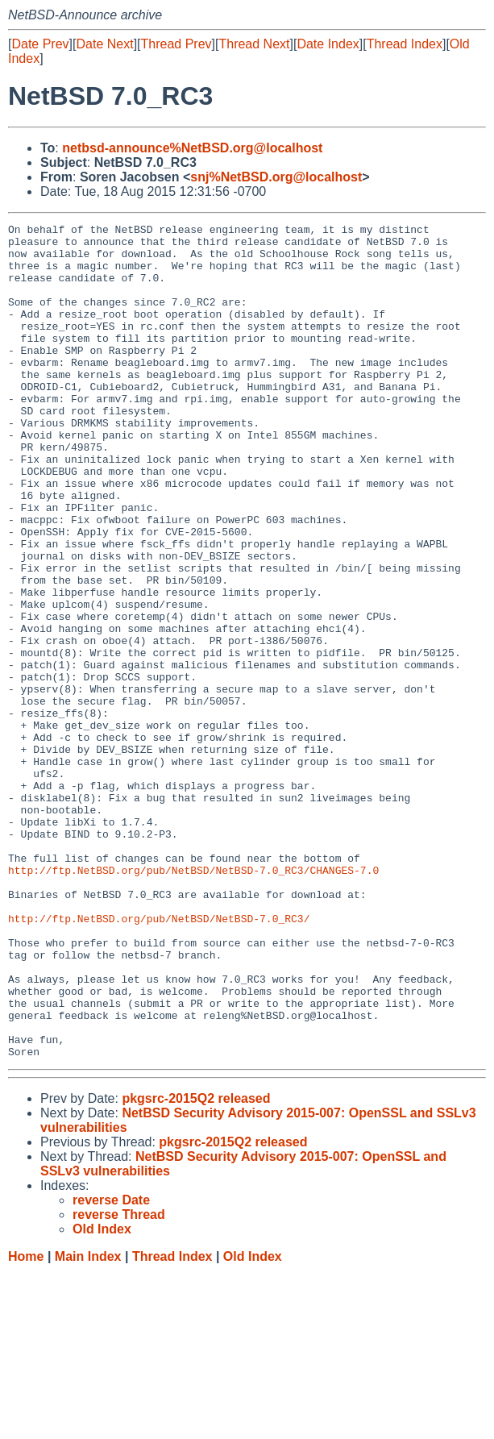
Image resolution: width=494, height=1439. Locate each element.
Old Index (252, 1423)
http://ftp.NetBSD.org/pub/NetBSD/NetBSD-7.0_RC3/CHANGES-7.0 (193, 1000)
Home (26, 1423)
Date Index (328, 44)
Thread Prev (176, 44)
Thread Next (253, 44)
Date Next (104, 44)
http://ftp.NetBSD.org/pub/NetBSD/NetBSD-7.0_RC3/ (158, 1058)
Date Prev (39, 44)
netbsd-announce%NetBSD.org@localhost (192, 148)
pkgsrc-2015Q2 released (196, 1265)
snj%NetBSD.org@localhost (276, 177)
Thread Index (404, 44)
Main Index (88, 1423)
